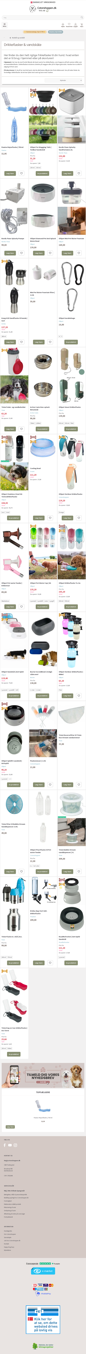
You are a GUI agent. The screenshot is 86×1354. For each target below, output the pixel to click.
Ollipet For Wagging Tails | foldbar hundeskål (40, 149)
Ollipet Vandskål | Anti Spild (12, 672)
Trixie (3, 411)
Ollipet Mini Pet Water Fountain (71, 239)
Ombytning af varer (10, 1211)
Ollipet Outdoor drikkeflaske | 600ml (71, 673)
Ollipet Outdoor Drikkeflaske (70, 495)
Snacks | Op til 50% (56, 32)
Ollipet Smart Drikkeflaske (70, 408)
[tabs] (81, 25)
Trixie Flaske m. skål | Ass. (11, 937)
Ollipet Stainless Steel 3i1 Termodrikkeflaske (11, 496)
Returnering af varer (10, 1207)
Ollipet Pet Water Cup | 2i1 (40, 584)
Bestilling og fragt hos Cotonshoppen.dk (16, 1198)
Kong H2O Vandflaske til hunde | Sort (14, 320)
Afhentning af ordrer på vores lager (14, 1214)
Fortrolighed (8, 1201)
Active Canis (34, 413)
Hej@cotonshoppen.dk (12, 1161)
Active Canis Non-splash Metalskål (40, 409)
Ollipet (32, 154)
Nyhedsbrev (7, 1250)
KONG (3, 325)
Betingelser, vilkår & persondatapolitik (15, 1195)
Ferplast (33, 917)
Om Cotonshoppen (10, 1234)
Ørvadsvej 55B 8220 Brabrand (8, 1170)
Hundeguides (8, 1231)
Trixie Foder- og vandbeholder (13, 408)
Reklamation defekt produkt (12, 1204)
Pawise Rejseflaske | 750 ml (12, 148)
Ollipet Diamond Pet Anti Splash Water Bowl (43, 240)
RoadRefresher (64, 943)
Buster (32, 678)
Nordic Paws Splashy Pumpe (12, 239)
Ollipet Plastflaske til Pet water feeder (40, 851)
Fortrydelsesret (8, 1217)
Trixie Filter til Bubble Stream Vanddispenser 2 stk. (13, 826)
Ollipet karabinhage (67, 319)
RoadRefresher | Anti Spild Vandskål (69, 938)
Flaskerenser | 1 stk (38, 761)
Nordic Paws (63, 154)
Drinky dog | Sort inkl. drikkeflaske (38, 912)
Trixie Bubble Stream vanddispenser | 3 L (67, 851)
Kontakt (6, 1244)
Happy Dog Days (9, 1247)
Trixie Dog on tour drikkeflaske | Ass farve (14, 1029)
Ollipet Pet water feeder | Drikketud (11, 585)
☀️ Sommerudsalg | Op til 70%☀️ (34, 32)
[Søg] (82, 17)
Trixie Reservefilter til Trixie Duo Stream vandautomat (70, 737)
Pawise (3, 151)
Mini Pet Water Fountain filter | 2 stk (42, 294)
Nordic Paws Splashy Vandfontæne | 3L (67, 149)
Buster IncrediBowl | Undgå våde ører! (41, 673)
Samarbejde (7, 1237)
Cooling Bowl (35, 469)
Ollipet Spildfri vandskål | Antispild (11, 762)
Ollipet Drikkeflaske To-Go (69, 584)
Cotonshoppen (64, 498)
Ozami (32, 472)
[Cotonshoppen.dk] (43, 9)
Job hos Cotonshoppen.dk (12, 1241)
